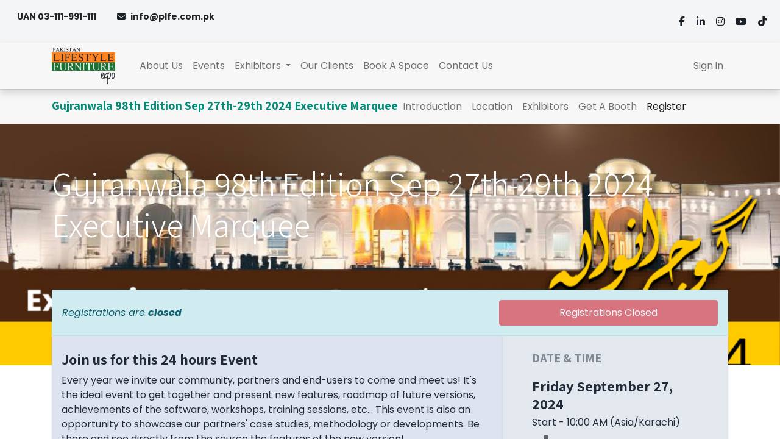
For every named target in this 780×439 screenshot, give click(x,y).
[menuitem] (161, 66)
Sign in (708, 66)
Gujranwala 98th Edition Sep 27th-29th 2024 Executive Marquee (225, 105)
